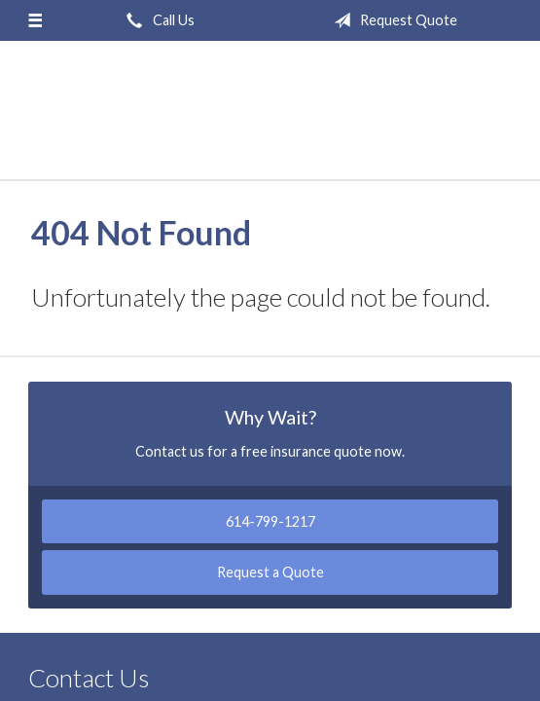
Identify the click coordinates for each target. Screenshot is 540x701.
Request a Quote (270, 572)
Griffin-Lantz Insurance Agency (270, 119)
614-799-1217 (270, 521)
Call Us (157, 20)
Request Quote (391, 20)
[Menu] (35, 20)
